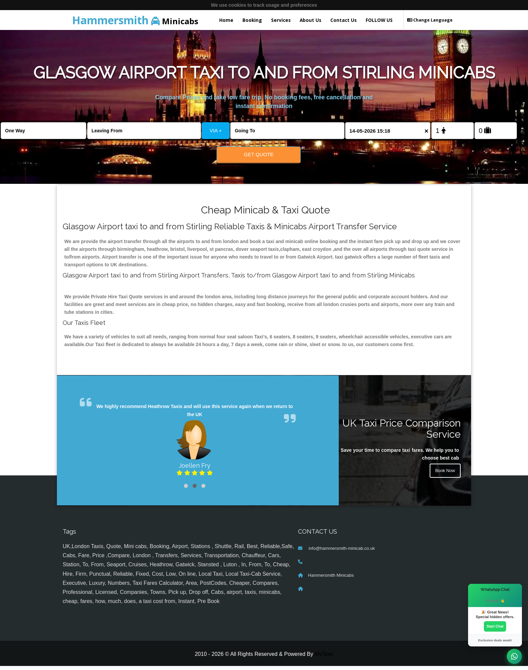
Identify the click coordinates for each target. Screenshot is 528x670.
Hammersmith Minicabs (331, 579)
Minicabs (135, 20)
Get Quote (258, 154)
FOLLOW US (379, 20)
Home (226, 20)
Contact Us (343, 20)
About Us (310, 20)
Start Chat (495, 626)
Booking (252, 20)
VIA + (216, 130)
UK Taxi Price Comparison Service (401, 433)
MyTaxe (324, 658)
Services (281, 20)
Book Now (444, 476)
